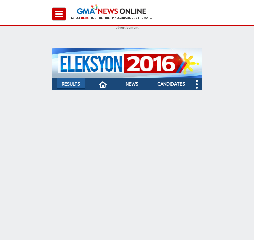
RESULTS (71, 84)
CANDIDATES (171, 84)
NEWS (132, 84)
